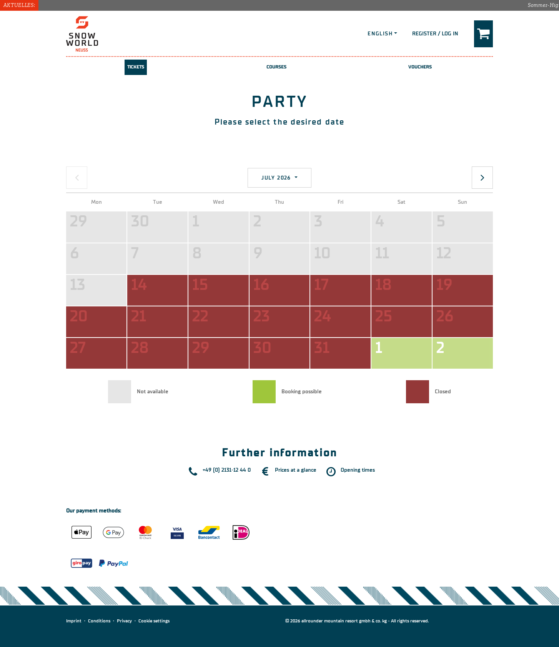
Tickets (136, 67)
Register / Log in (435, 33)
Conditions (99, 621)
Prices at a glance (295, 470)
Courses (276, 67)
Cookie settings (154, 621)
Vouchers (420, 67)
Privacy (124, 621)
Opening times (358, 470)
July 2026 (277, 178)
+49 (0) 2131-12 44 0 (227, 470)
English (380, 33)
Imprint (74, 621)
